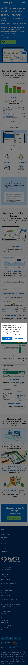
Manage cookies (18, 338)
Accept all (7, 338)
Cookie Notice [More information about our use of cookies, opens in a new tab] (19, 334)
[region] (14, 332)
